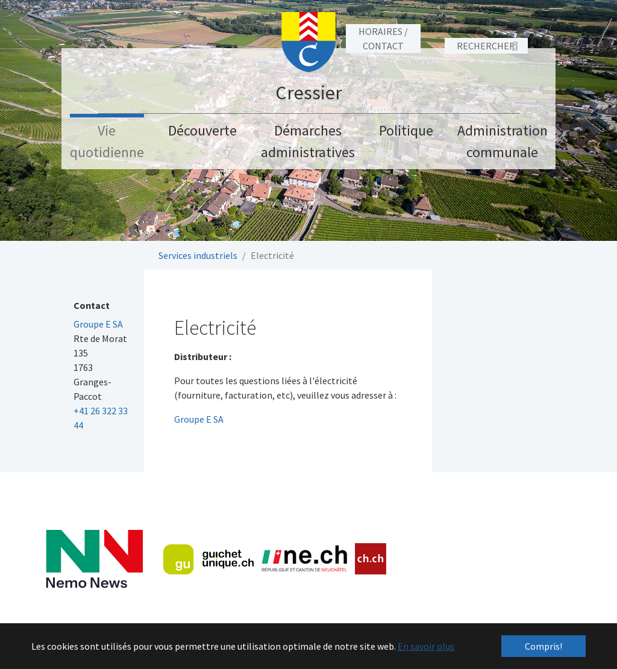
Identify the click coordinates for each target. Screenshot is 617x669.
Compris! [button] (543, 646)
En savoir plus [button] (426, 646)
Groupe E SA (199, 419)
